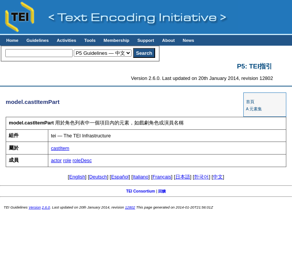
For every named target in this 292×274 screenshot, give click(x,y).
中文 (218, 177)
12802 (130, 207)
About (168, 40)
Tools (89, 40)
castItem (60, 148)
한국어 (201, 177)
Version (35, 207)
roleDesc (82, 160)
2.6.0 (46, 207)
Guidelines (37, 40)
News (188, 40)
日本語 (182, 177)
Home (12, 40)
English (77, 177)
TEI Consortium (140, 191)
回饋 (162, 191)
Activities (66, 40)
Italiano (140, 177)
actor (56, 160)
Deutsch (98, 177)
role (67, 160)
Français (161, 177)
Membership (116, 40)
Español (120, 177)
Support (145, 40)
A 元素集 (254, 109)
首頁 (250, 101)
